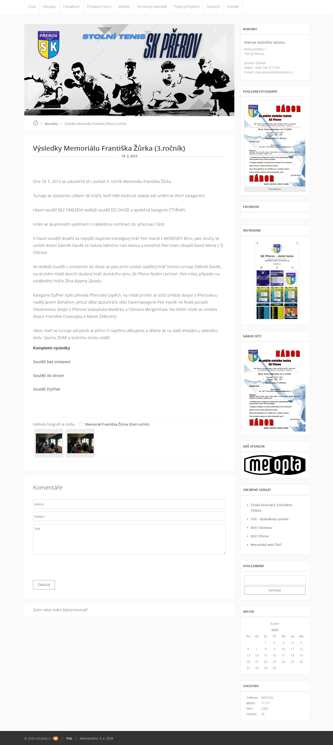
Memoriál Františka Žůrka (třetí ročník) (117, 424)
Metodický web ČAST (266, 545)
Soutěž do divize (48, 375)
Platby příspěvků (187, 6)
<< (248, 623)
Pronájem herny (99, 6)
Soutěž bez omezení (51, 361)
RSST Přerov (260, 536)
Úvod (32, 6)
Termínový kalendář (152, 6)
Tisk (69, 738)
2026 (274, 630)
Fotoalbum (71, 6)
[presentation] (66, 566)
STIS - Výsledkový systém (269, 519)
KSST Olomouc (261, 528)
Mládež (124, 6)
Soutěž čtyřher (47, 389)
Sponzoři (213, 6)
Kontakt (233, 6)
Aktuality (49, 6)
